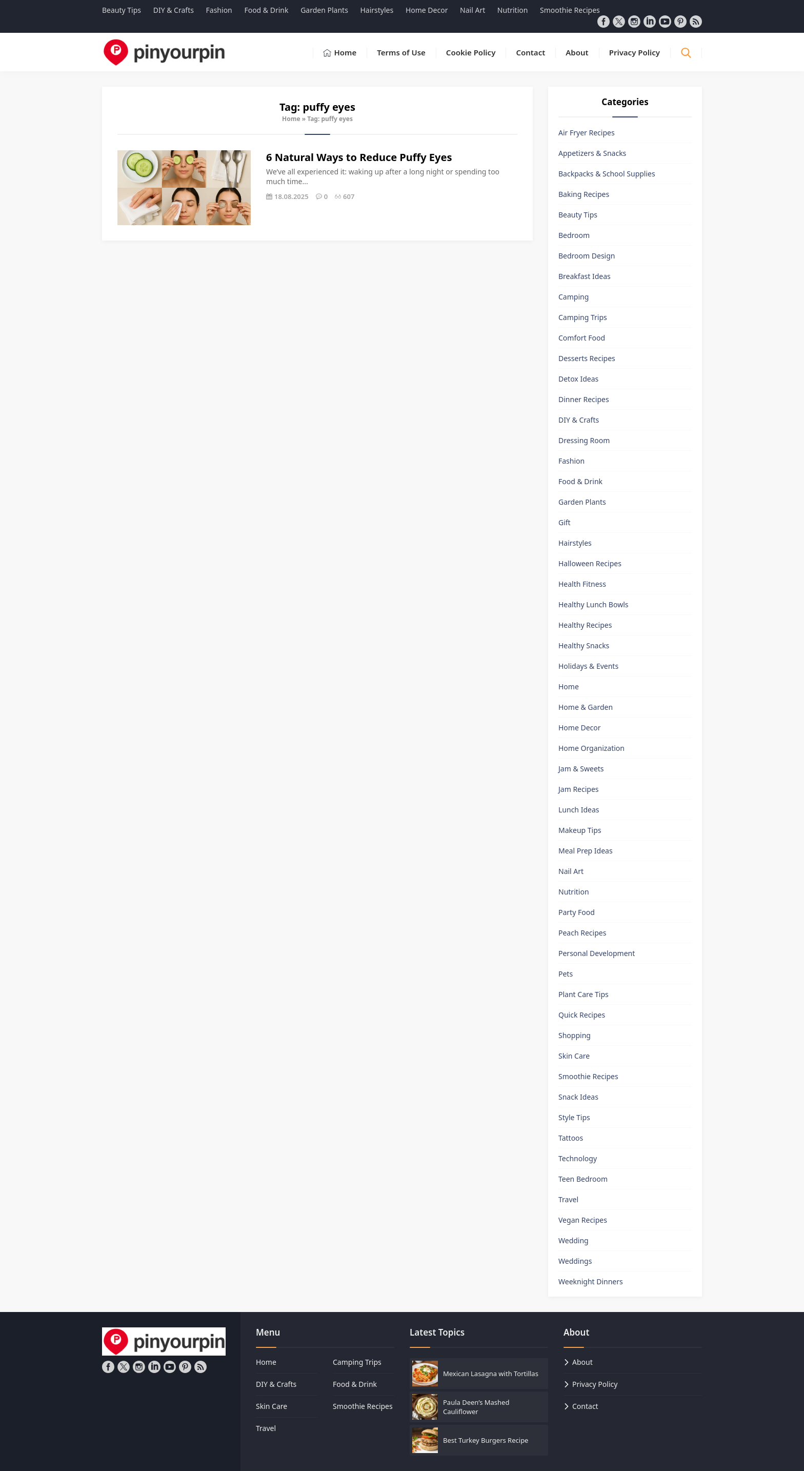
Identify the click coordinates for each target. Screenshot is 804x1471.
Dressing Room (584, 440)
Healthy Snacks (583, 645)
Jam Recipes (578, 789)
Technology (577, 1158)
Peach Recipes (582, 933)
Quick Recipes (581, 1015)
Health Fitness (582, 584)
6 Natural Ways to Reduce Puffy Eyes (359, 157)
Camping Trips (582, 317)
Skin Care (574, 1056)
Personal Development (596, 953)
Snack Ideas (578, 1097)
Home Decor (579, 727)
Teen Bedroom (583, 1179)
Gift (564, 522)
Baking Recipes (583, 194)
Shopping (574, 1035)
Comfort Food (581, 338)
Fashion (571, 461)
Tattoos (570, 1138)
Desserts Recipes (586, 358)
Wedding (573, 1240)
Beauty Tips (577, 215)
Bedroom (574, 235)
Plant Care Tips (583, 994)
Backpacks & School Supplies (606, 173)
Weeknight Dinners (590, 1281)
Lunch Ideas (578, 809)
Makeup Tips (579, 830)
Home (291, 118)
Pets (565, 974)
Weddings (575, 1261)
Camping (573, 297)
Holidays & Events (588, 666)
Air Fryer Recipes (586, 132)
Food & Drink (580, 481)
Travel (568, 1199)
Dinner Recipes (583, 399)
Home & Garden (585, 707)
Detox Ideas (578, 379)
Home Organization (591, 748)
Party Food (576, 912)
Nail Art (571, 871)
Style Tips (574, 1117)
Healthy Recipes (585, 625)
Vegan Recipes (582, 1220)
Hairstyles (575, 543)
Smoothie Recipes (588, 1076)
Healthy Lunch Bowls (593, 604)
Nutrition (573, 892)
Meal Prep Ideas (585, 851)
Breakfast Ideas (584, 276)
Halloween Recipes (589, 563)
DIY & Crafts (578, 420)
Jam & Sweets (581, 768)
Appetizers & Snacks (592, 153)
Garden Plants (582, 502)
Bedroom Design (586, 256)
